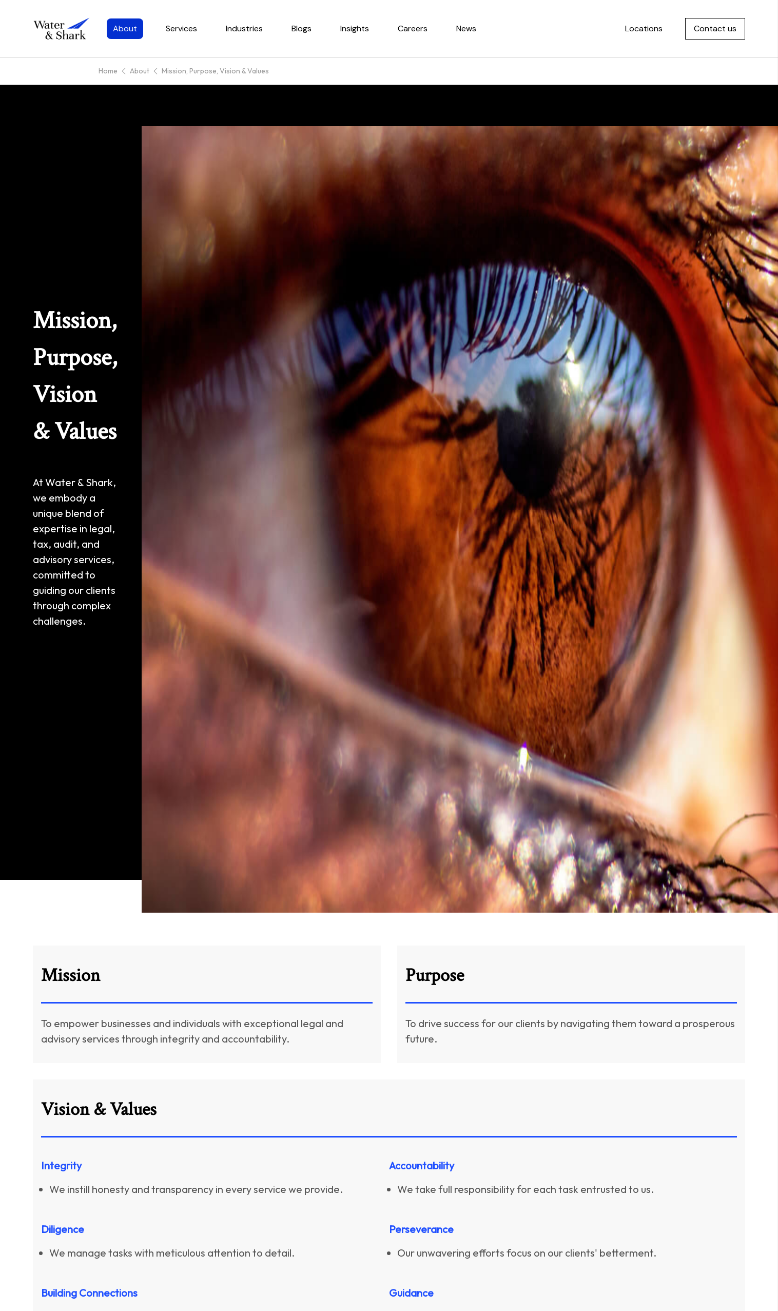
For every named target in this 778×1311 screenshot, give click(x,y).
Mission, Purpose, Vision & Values (215, 70)
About (125, 28)
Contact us (715, 28)
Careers (412, 28)
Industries (244, 28)
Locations (644, 28)
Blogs (301, 28)
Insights (354, 28)
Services (181, 28)
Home (108, 70)
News (466, 28)
